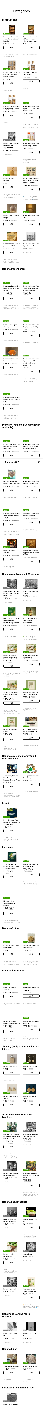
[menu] (2, 3)
